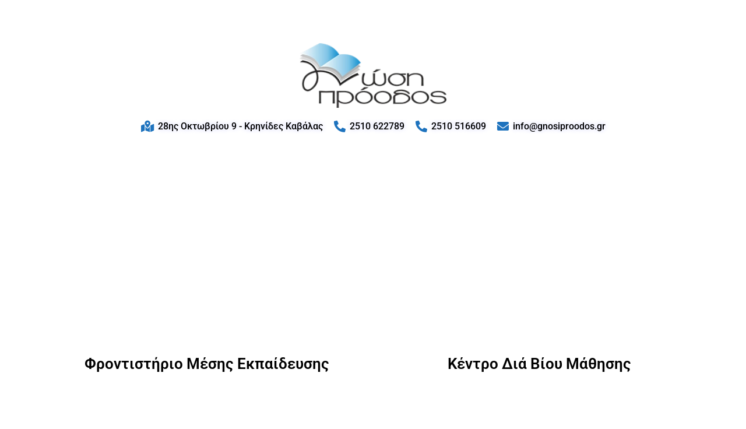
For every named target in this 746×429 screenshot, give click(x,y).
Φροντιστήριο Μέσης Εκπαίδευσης (207, 363)
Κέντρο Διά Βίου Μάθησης (539, 363)
